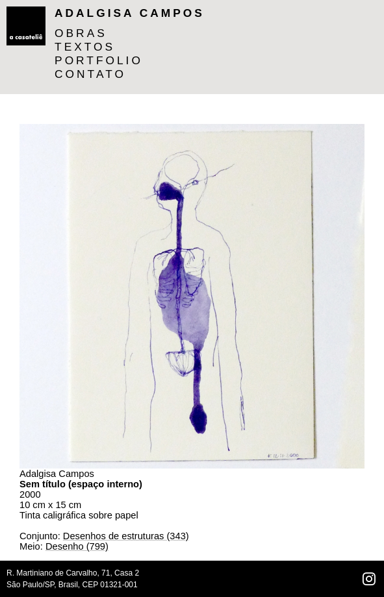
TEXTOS (85, 46)
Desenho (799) (77, 546)
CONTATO (90, 73)
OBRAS (81, 33)
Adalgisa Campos (130, 12)
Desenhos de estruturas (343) (126, 536)
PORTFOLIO (99, 60)
